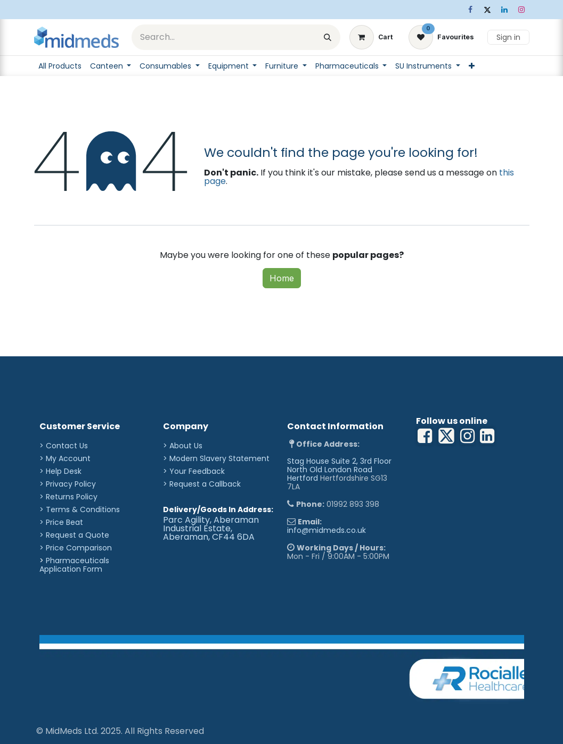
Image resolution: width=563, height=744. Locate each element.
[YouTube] (487, 436)
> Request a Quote (74, 535)
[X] (487, 9)
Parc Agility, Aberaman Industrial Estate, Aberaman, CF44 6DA (211, 528)
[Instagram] (521, 9)
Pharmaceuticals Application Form (74, 564)
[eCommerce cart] (370, 37)
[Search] (327, 37)
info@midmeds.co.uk (326, 530)
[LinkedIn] (504, 9)
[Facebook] (470, 9)
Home (282, 278)
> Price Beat (61, 522)
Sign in (508, 37)
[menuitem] (60, 66)
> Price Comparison (75, 547)
